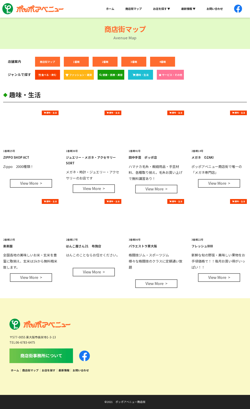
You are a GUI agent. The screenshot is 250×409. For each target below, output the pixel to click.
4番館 (162, 61)
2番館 (105, 61)
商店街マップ (133, 9)
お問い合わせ (215, 9)
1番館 (76, 61)
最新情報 (64, 370)
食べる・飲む (47, 75)
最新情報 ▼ (188, 9)
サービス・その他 (170, 75)
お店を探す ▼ (161, 9)
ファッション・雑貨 (78, 75)
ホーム (110, 9)
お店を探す (48, 370)
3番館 (134, 61)
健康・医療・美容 (111, 75)
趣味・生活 (141, 75)
